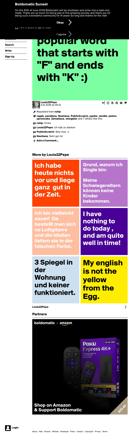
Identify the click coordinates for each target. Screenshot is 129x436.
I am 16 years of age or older (35, 27)
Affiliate (55, 432)
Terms (105, 432)
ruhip (57, 111)
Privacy (98, 432)
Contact (80, 432)
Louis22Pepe (49, 102)
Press (72, 432)
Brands (47, 432)
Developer (64, 432)
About (34, 432)
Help (41, 432)
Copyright (89, 432)
